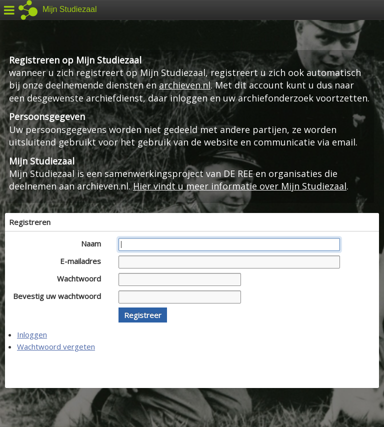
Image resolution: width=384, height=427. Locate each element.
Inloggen (32, 335)
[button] (142, 315)
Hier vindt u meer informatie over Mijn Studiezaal (239, 186)
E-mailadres (83, 261)
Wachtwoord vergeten (56, 347)
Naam (93, 243)
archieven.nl (184, 85)
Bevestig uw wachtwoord (59, 296)
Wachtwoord (81, 279)
